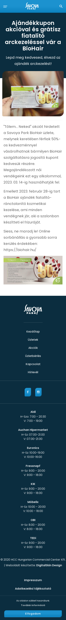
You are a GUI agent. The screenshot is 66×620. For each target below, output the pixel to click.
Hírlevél (33, 372)
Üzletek (33, 340)
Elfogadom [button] (33, 613)
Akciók (33, 348)
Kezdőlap (33, 332)
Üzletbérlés (33, 356)
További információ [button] (33, 605)
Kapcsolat (33, 364)
